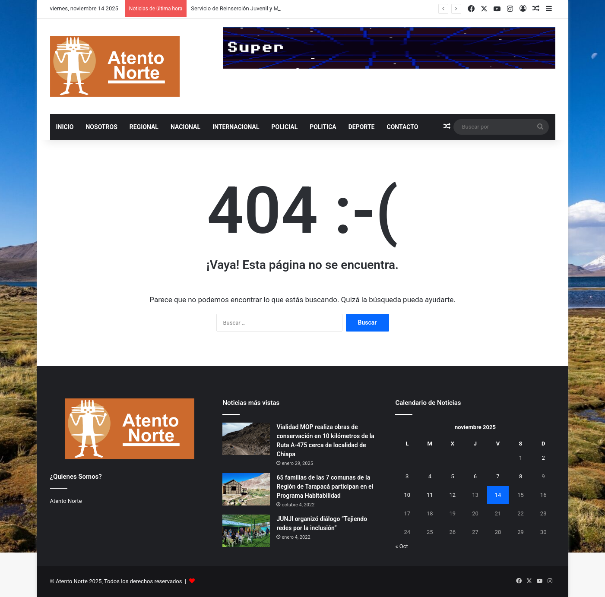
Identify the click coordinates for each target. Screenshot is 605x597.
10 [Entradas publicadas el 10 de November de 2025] (407, 495)
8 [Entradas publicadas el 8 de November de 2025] (520, 476)
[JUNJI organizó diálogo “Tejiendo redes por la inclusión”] (246, 531)
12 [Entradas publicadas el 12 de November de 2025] (453, 495)
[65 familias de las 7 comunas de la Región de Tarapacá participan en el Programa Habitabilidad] (246, 489)
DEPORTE (361, 126)
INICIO (65, 126)
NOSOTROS (101, 126)
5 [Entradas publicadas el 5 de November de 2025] (452, 476)
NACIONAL (185, 126)
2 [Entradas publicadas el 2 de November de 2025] (543, 458)
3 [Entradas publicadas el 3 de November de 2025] (407, 476)
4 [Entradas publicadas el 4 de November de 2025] (429, 476)
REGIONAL (144, 126)
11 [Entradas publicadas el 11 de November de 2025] (430, 495)
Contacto (402, 126)
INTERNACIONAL (235, 126)
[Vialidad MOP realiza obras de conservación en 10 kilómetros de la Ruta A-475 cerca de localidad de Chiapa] (246, 439)
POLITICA (323, 126)
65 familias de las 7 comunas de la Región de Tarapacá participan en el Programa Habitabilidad (324, 486)
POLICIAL (285, 126)
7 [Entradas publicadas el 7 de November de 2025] (497, 476)
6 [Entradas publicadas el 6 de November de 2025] (475, 476)
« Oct (401, 546)
